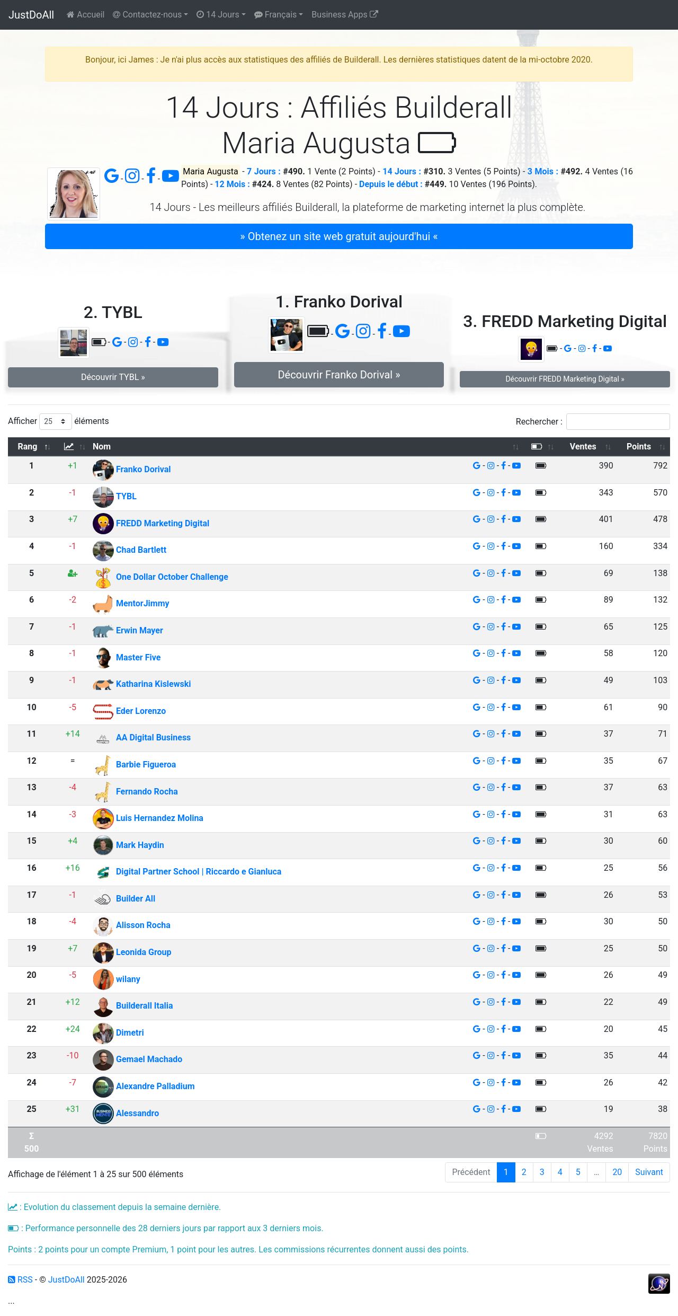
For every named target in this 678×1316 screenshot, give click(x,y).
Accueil (85, 15)
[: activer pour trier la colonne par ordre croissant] (72, 447)
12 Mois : (232, 184)
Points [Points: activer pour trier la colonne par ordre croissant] (639, 446)
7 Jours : (264, 171)
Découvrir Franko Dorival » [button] (339, 374)
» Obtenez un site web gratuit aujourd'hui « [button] (339, 236)
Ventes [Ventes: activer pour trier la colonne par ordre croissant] (583, 446)
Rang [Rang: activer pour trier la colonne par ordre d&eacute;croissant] (28, 446)
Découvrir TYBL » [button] (113, 377)
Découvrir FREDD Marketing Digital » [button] (564, 379)
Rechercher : (593, 421)
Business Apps (344, 15)
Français (275, 15)
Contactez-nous (147, 15)
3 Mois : (543, 171)
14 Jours (218, 15)
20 (617, 1172)
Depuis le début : (391, 184)
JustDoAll (31, 14)
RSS (20, 1280)
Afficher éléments (58, 421)
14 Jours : (401, 171)
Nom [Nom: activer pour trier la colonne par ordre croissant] (102, 446)
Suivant (649, 1172)
